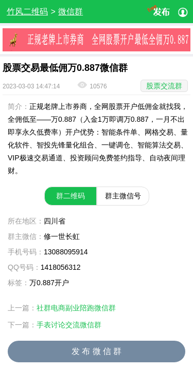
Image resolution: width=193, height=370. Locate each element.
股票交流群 (164, 86)
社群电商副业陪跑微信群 (76, 308)
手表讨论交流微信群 (69, 325)
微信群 (70, 11)
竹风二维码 (27, 11)
